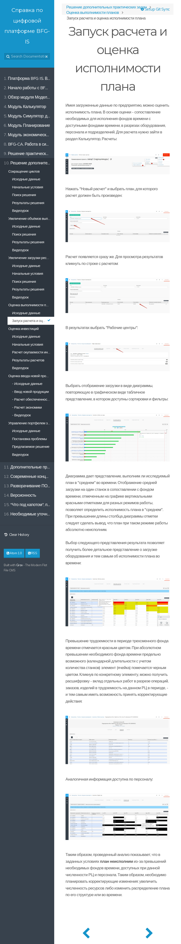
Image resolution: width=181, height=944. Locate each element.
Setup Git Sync (155, 9)
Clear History (16, 534)
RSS (32, 553)
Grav (19, 565)
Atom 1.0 (14, 553)
